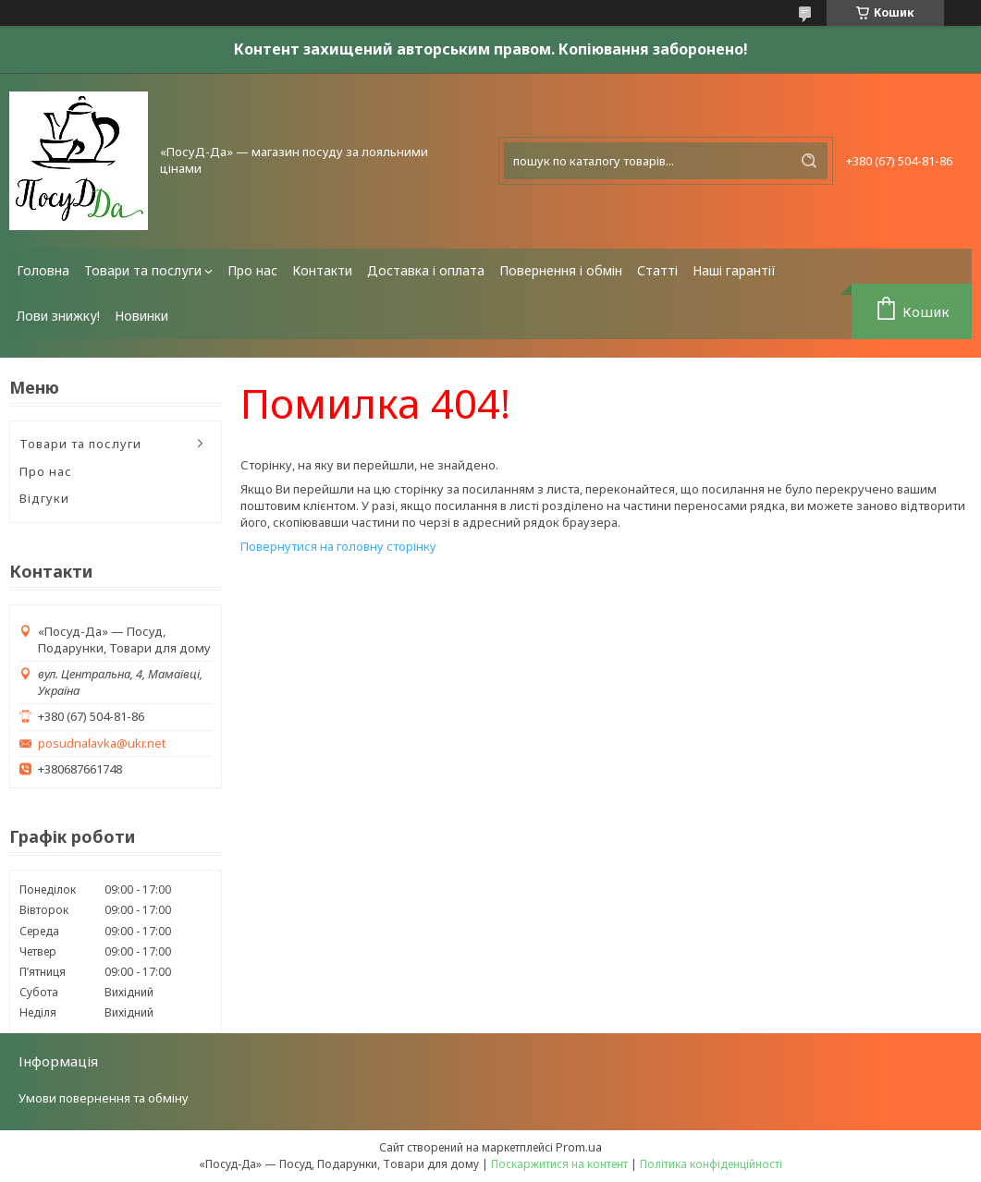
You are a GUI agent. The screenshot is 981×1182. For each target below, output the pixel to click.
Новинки (141, 315)
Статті (657, 270)
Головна (43, 270)
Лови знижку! (58, 315)
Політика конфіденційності (711, 1164)
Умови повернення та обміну (103, 1098)
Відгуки (44, 498)
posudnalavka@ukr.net (102, 743)
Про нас (252, 270)
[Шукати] (809, 160)
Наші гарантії (734, 270)
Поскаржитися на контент (559, 1164)
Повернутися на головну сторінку (338, 546)
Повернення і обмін (560, 270)
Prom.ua (579, 1147)
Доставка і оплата (425, 270)
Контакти (322, 270)
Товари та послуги (143, 270)
